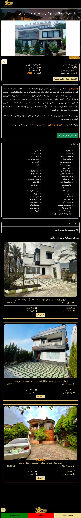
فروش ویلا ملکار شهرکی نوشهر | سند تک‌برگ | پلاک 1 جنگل (40, 299)
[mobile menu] (77, 3)
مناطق (41, 515)
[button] (23, 50)
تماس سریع (14, 515)
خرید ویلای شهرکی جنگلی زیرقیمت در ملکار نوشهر (40, 463)
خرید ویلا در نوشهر (68, 516)
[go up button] (3, 510)
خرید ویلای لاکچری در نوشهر (51, 124)
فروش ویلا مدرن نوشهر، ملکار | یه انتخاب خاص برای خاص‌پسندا (40, 381)
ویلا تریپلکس (73, 88)
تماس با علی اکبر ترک (67, 135)
